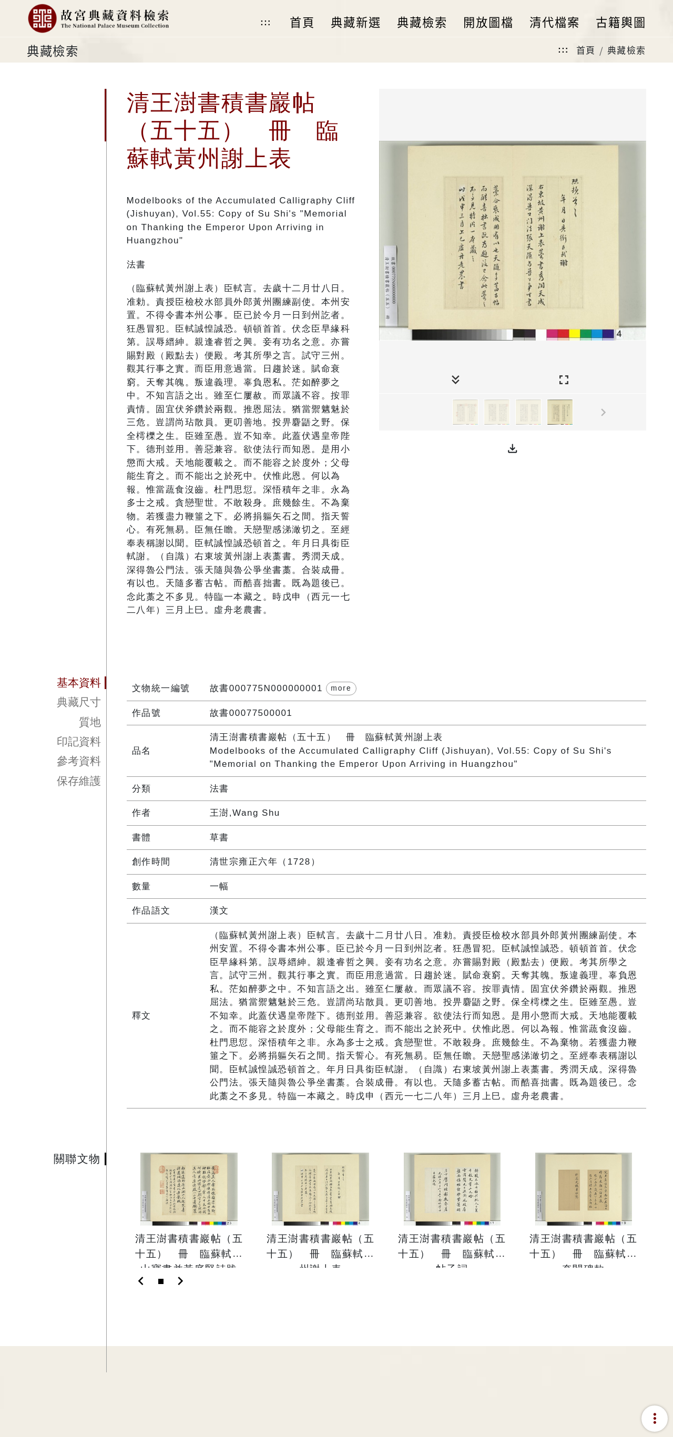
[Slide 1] (161, 1281)
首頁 (586, 49)
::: (265, 22)
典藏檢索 (626, 49)
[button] (512, 448)
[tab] (66, 683)
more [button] (341, 688)
